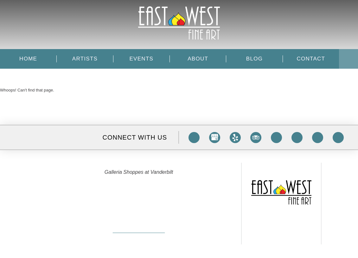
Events (141, 58)
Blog (254, 58)
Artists (85, 58)
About (198, 58)
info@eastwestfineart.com (138, 232)
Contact (310, 58)
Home (28, 58)
